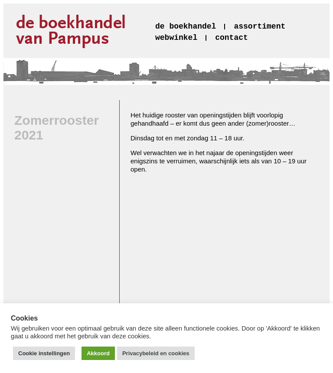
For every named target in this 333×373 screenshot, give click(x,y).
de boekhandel (185, 26)
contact (231, 37)
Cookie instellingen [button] (44, 353)
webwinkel (176, 37)
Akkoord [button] (98, 353)
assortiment (259, 26)
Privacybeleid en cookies (155, 353)
